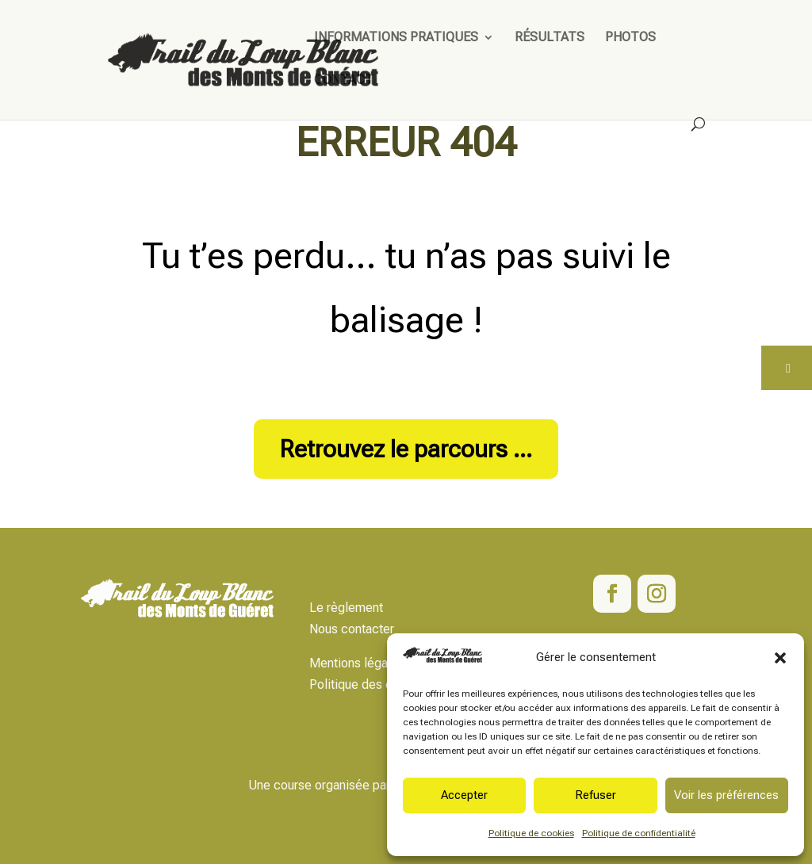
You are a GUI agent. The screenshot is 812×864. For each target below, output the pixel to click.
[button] (780, 658)
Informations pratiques (396, 38)
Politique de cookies (531, 833)
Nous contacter (351, 629)
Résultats (549, 38)
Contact (343, 81)
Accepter (464, 795)
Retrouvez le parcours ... (406, 449)
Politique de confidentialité (638, 833)
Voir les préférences (726, 795)
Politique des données (371, 684)
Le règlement (346, 607)
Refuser (595, 795)
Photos (630, 38)
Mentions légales (356, 663)
